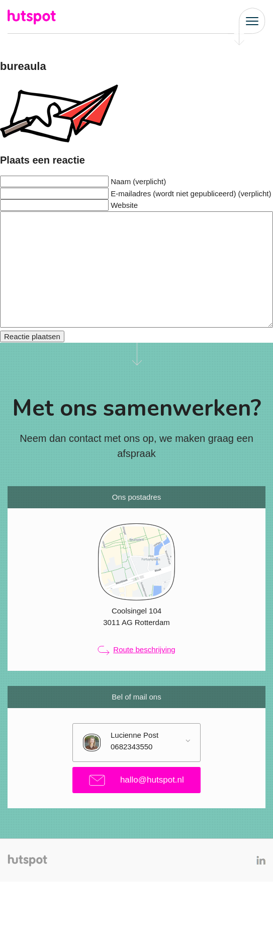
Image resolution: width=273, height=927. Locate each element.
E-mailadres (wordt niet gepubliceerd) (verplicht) (191, 193)
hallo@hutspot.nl (136, 780)
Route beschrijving (136, 650)
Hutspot (33, 17)
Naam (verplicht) (138, 181)
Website (124, 205)
